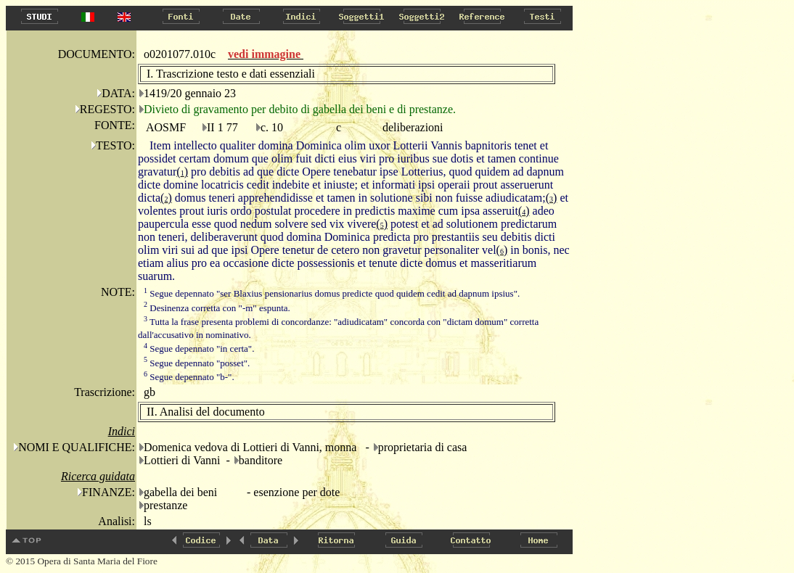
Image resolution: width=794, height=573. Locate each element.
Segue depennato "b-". (189, 376)
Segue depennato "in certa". (199, 348)
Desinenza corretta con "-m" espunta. (217, 307)
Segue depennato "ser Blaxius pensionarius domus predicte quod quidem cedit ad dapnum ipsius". (332, 293)
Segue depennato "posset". (197, 363)
